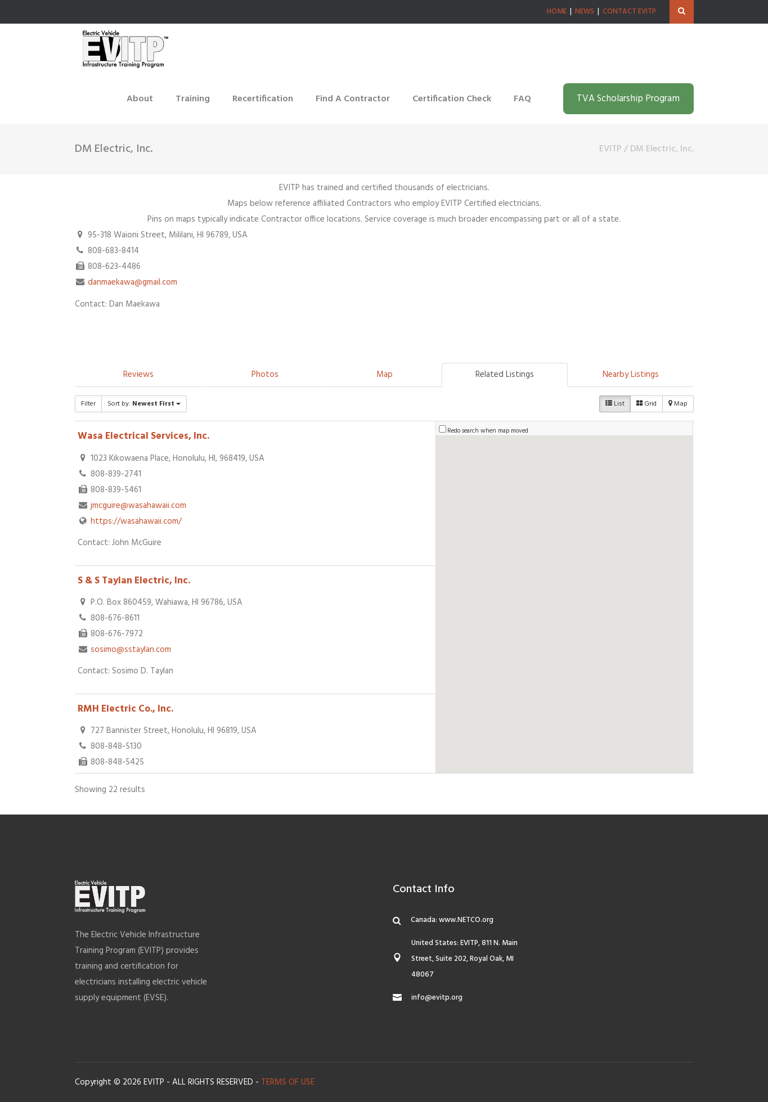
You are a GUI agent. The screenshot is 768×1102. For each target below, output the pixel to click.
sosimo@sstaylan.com (131, 649)
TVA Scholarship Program (628, 98)
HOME (557, 11)
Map (384, 374)
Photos (265, 374)
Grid (646, 404)
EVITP (610, 149)
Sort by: (144, 404)
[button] (613, 628)
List (615, 404)
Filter (88, 404)
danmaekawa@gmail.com (132, 282)
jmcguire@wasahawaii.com (138, 505)
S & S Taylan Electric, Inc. (134, 580)
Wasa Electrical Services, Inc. (143, 436)
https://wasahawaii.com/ (136, 521)
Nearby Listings (631, 374)
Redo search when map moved (487, 431)
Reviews (138, 374)
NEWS (584, 11)
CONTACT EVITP (629, 11)
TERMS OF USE (288, 1082)
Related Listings (504, 374)
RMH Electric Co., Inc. (125, 709)
